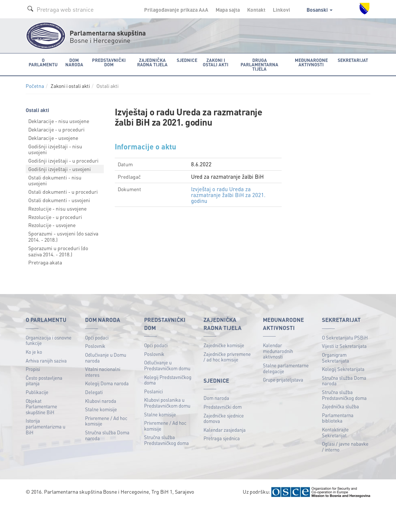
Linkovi (281, 9)
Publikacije (37, 392)
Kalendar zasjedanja (224, 429)
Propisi (33, 369)
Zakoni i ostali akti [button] (214, 62)
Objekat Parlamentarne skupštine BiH (41, 406)
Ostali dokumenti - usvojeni (59, 200)
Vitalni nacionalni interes (102, 372)
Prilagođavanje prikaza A (176, 9)
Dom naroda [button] (73, 62)
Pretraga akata (45, 262)
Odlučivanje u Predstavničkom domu (167, 365)
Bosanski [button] (320, 9)
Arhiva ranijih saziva (46, 360)
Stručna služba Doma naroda (107, 435)
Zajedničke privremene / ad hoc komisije (227, 356)
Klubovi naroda (100, 400)
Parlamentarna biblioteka (337, 418)
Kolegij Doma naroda (107, 383)
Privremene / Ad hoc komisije (106, 421)
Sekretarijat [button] (353, 60)
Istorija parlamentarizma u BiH (45, 426)
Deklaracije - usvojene (53, 137)
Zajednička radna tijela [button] (151, 62)
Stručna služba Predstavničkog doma (166, 440)
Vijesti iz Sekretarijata (344, 346)
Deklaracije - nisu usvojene (58, 121)
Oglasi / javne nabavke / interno (345, 447)
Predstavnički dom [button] (108, 62)
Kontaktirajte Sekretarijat (335, 432)
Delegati (94, 392)
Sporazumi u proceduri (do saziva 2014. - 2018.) (58, 250)
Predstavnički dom (222, 407)
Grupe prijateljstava (283, 379)
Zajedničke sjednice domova (223, 418)
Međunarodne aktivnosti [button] (311, 62)
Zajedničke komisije (223, 345)
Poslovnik (95, 346)
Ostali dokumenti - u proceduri (63, 191)
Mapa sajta (228, 9)
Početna (35, 86)
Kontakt (256, 9)
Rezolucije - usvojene (52, 225)
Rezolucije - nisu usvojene (57, 208)
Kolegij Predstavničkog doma (167, 380)
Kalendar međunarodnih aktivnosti (278, 351)
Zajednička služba (340, 406)
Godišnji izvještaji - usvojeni (59, 168)
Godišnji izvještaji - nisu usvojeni (55, 148)
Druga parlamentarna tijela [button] (259, 64)
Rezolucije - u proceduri (55, 216)
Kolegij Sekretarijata (343, 369)
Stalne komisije (101, 409)
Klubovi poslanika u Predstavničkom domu (167, 403)
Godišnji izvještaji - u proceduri (63, 160)
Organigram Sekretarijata (335, 357)
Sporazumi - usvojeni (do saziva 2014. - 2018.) (63, 236)
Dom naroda (216, 398)
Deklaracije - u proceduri (56, 129)
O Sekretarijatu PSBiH (345, 337)
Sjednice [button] (186, 60)
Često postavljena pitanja (44, 380)
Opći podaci (97, 337)
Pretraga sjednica (221, 438)
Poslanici (153, 391)
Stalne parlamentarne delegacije (286, 368)
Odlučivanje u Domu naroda (105, 357)
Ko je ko (34, 351)
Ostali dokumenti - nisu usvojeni (54, 180)
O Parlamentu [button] (43, 62)
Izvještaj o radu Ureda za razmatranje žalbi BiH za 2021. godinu (228, 194)
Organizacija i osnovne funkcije (49, 340)
